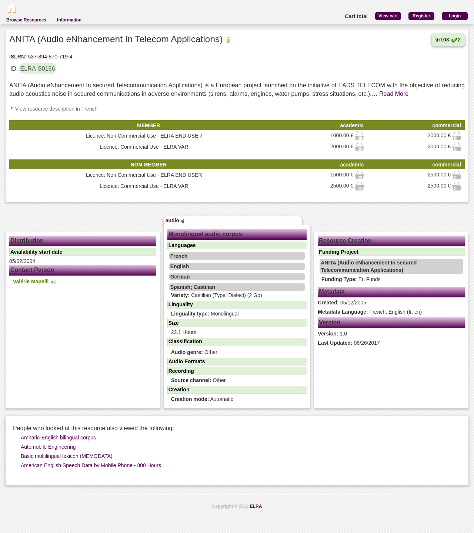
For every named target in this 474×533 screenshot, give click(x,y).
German (180, 277)
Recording (181, 371)
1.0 (332, 334)
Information (69, 20)
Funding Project (338, 252)
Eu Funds (350, 279)
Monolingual (205, 314)
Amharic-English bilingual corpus (58, 438)
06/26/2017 (349, 343)
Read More (393, 94)
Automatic (202, 399)
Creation (179, 389)
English (179, 266)
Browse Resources (26, 20)
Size (173, 323)
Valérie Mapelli (34, 282)
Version (329, 322)
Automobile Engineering (48, 447)
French (179, 256)
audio (175, 220)
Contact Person (32, 270)
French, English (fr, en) (370, 312)
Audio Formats (186, 361)
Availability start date (36, 252)
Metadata (331, 292)
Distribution (27, 240)
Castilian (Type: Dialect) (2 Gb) (216, 295)
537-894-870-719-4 (50, 57)
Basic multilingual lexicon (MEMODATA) (67, 456)
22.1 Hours (183, 332)
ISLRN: (18, 57)
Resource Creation (345, 240)
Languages (182, 245)
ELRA (256, 506)
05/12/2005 (342, 303)
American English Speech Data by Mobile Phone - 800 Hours (91, 465)
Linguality (180, 304)
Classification (185, 341)
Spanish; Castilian (192, 287)
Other (194, 352)
